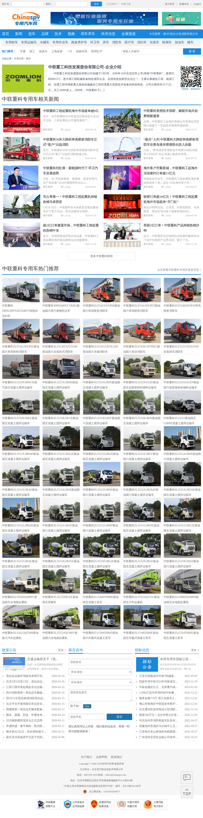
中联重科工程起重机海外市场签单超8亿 (71, 111)
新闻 (18, 34)
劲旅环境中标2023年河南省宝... (158, 681)
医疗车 (129, 42)
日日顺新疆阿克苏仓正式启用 (24, 720)
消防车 (117, 42)
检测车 (167, 42)
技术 (58, 34)
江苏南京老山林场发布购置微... (158, 731)
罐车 (190, 42)
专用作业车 (60, 42)
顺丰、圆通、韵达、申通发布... (25, 714)
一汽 (69, 51)
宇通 (22, 51)
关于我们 (86, 757)
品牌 (45, 34)
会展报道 (128, 34)
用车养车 (88, 34)
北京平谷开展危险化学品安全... (25, 703)
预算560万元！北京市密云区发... (159, 714)
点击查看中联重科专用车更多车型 (178, 269)
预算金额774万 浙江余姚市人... (158, 698)
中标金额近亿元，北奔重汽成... (158, 687)
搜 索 (192, 51)
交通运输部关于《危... (42, 659)
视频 (71, 34)
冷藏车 (44, 42)
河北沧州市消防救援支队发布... (158, 720)
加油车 (179, 42)
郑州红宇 (96, 51)
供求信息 (108, 34)
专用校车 (11, 42)
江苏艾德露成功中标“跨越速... (157, 675)
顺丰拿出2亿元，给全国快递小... (26, 731)
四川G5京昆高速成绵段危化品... (25, 698)
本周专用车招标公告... (175, 659)
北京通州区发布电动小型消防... (158, 709)
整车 (28, 58)
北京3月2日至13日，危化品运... (25, 681)
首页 (5, 34)
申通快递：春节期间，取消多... (25, 726)
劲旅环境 (81, 51)
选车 (31, 34)
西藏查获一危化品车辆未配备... (25, 709)
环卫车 (95, 42)
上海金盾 (56, 51)
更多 (61, 650)
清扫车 (142, 42)
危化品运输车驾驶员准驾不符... (25, 675)
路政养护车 (79, 42)
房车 (106, 42)
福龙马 (43, 51)
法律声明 (101, 757)
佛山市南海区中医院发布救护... (158, 703)
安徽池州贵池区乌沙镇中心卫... (158, 726)
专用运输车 (29, 42)
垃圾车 (154, 42)
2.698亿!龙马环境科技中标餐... (157, 692)
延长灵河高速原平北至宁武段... (25, 737)
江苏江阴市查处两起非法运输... (25, 687)
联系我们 (116, 757)
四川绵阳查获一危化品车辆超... (25, 692)
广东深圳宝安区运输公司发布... (158, 737)
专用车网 (18, 58)
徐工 (32, 51)
